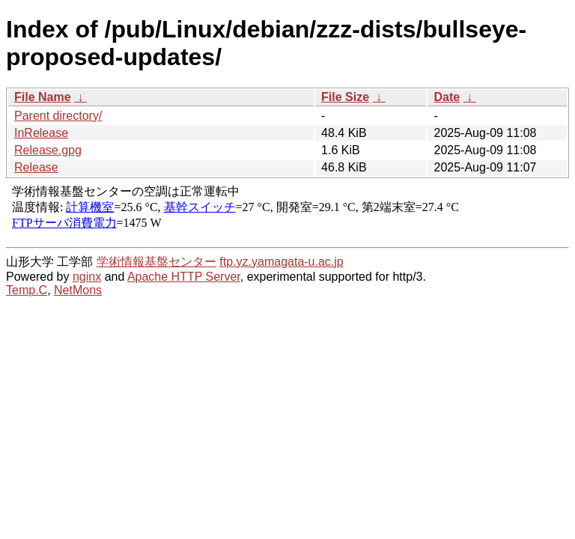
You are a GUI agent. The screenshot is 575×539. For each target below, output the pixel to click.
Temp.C (26, 290)
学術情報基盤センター (156, 261)
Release (36, 167)
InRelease (41, 133)
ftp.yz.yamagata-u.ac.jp (281, 261)
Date (446, 97)
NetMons (78, 290)
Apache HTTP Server (183, 276)
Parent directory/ (58, 115)
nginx (87, 276)
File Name (42, 97)
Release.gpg (48, 150)
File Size (345, 97)
